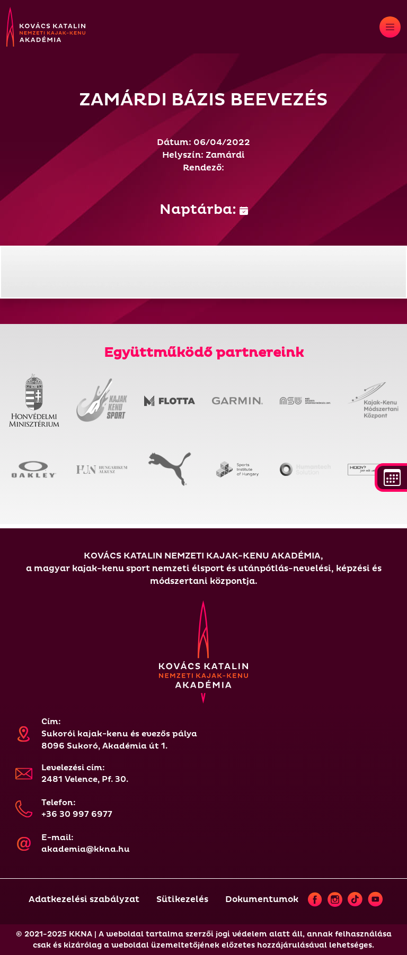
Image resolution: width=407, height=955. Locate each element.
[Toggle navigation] (390, 27)
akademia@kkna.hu (85, 849)
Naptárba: (204, 209)
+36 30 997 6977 (76, 814)
